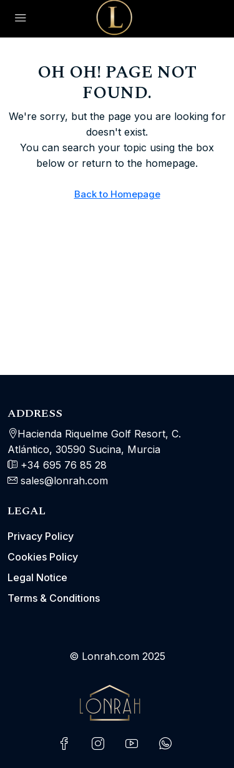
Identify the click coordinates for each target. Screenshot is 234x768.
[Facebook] (67, 744)
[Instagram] (100, 744)
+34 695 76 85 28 (62, 465)
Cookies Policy (42, 557)
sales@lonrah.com (64, 480)
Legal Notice (37, 577)
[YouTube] (134, 744)
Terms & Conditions (53, 598)
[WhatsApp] (168, 744)
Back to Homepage (117, 194)
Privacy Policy (40, 536)
